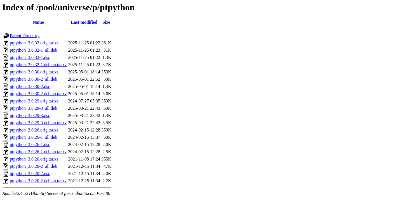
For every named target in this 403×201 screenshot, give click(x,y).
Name (38, 22)
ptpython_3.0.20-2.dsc (30, 173)
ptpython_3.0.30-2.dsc (30, 86)
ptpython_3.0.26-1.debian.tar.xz (38, 151)
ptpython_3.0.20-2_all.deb (33, 166)
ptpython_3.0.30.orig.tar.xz (34, 72)
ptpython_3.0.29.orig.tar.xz (34, 101)
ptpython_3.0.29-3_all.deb (33, 108)
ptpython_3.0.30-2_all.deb (33, 79)
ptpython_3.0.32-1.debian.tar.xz (38, 64)
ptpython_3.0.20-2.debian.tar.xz (38, 180)
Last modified (84, 22)
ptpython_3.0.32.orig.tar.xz (34, 42)
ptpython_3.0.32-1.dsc (30, 57)
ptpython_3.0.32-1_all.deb (33, 50)
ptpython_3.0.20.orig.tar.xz (34, 159)
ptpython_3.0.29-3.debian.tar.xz (38, 122)
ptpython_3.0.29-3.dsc (30, 115)
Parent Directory (24, 35)
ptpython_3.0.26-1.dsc (30, 144)
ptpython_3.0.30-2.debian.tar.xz (38, 93)
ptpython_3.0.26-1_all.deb (33, 137)
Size (106, 22)
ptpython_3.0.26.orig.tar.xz (34, 130)
